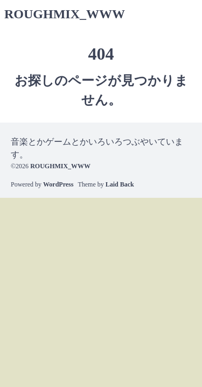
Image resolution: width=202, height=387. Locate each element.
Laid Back (120, 184)
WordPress (58, 184)
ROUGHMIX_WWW (64, 14)
